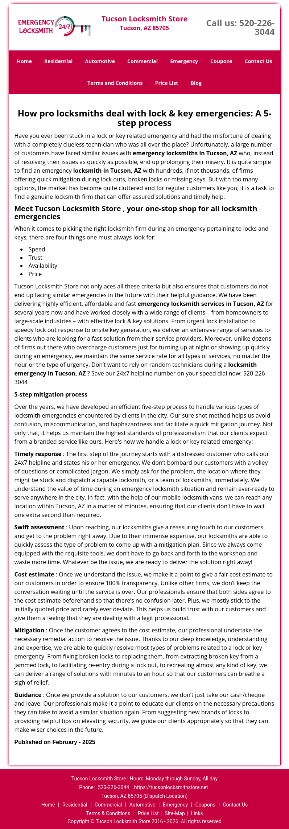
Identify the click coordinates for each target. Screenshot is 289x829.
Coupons (221, 61)
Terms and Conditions (115, 82)
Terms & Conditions (108, 813)
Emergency (184, 61)
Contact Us (258, 61)
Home (24, 61)
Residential (58, 61)
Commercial (142, 61)
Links (197, 813)
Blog (196, 82)
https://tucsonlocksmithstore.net (171, 787)
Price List (166, 82)
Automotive (100, 61)
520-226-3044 (257, 27)
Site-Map (175, 813)
